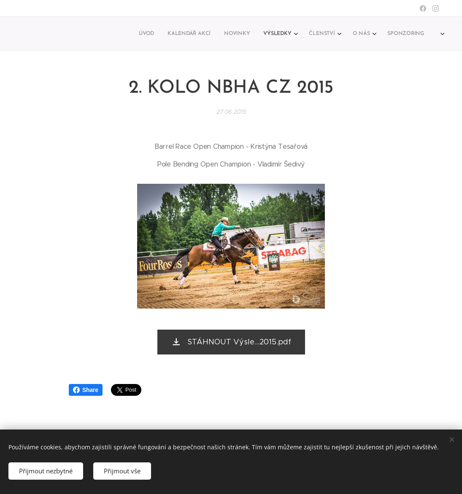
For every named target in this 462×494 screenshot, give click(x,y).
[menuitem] (328, 34)
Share (85, 390)
